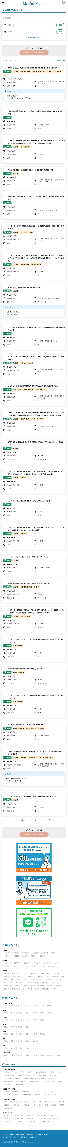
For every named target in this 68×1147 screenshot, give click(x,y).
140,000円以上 (8, 1121)
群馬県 (20, 1013)
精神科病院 (25, 1092)
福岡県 (6, 1055)
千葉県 (35, 1013)
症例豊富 (17, 1078)
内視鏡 (50, 1078)
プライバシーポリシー (43, 1135)
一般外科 (6, 963)
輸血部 (37, 989)
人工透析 (23, 973)
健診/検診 (53, 1075)
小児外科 (56, 963)
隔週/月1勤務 (42, 1075)
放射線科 (53, 983)
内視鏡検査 (15, 1105)
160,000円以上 (20, 1121)
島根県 (13, 1041)
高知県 (27, 1048)
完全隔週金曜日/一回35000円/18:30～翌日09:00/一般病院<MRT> (31, 170)
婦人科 (6, 979)
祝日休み (60, 1072)
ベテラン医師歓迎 (21, 1081)
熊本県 (27, 1055)
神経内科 (53, 953)
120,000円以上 (54, 1118)
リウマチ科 (18, 983)
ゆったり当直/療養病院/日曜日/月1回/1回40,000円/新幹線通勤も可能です (34, 386)
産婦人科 (55, 976)
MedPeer (33, 1137)
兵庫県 (27, 1034)
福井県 (27, 1020)
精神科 (17, 986)
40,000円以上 (30, 1115)
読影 (19, 1102)
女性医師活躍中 (8, 1081)
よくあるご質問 (8, 1135)
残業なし (51, 1072)
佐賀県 (13, 1055)
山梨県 (35, 1020)
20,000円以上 (8, 1115)
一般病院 (6, 1092)
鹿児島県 (50, 1055)
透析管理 (27, 1102)
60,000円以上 (53, 1115)
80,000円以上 (19, 1118)
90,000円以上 (30, 1118)
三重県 (27, 1027)
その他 (54, 989)
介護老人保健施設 (26, 1095)
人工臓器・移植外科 (44, 973)
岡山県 (20, 1041)
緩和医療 (44, 983)
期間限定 (20, 1075)
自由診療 (53, 1105)
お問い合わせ (20, 1135)
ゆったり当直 (8, 1078)
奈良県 (35, 1034)
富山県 (13, 1020)
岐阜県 (6, 1027)
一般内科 (6, 953)
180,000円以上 (32, 1121)
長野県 (42, 1020)
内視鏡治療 (25, 1105)
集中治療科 (59, 979)
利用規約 (30, 1135)
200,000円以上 (44, 1121)
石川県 (20, 1020)
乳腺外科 (33, 966)
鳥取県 (6, 1041)
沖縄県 (58, 1055)
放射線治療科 (8, 986)
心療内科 (25, 986)
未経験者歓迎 (34, 1081)
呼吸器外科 (27, 963)
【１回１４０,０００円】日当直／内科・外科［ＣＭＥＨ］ (28, 557)
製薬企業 (37, 1095)
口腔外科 (42, 966)
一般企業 (46, 1095)
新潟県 (6, 1020)
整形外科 (6, 966)
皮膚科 (19, 979)
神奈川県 (50, 1013)
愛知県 (20, 1027)
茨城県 (6, 1013)
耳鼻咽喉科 (29, 976)
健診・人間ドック (17, 976)
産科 (62, 976)
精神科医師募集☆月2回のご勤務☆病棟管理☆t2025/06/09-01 (29, 583)
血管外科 (51, 966)
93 (45, 820)
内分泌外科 (24, 966)
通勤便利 (30, 1072)
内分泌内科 (7, 956)
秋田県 (35, 1006)
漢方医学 (49, 986)
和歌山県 (42, 1034)
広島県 (27, 1041)
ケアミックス (8, 1095)
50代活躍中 (45, 1081)
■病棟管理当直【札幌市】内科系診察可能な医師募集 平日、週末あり (33, 68)
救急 (34, 1102)
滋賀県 (6, 1034)
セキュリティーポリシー (10, 1137)
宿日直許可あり (8, 1085)
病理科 (30, 989)
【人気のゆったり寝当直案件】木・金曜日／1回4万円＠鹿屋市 (30, 501)
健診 (16, 1095)
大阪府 (20, 1034)
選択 (60, 25)
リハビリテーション (48, 1092)
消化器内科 (35, 953)
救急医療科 (48, 979)
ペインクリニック (36, 979)
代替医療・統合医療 (18, 989)
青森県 (13, 1006)
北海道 (6, 1006)
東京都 (42, 1013)
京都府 (13, 1034)
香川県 (13, 1048)
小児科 (47, 976)
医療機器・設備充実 (30, 1078)
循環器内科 (15, 953)
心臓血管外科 (16, 963)
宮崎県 (42, 1055)
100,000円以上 (42, 1118)
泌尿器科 (39, 976)
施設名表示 (19, 1085)
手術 (46, 1105)
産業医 (33, 986)
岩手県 (20, 1006)
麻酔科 (26, 979)
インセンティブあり (18, 1072)
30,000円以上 (19, 1115)
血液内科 (45, 953)
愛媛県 (20, 1048)
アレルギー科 (8, 983)
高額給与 (6, 1072)
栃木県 (13, 1013)
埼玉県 (27, 1013)
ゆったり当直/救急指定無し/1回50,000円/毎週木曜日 (26, 724)
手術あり (42, 1078)
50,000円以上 (42, 1115)
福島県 (49, 1006)
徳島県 (6, 1048)
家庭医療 (16, 956)
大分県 (35, 1055)
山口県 (35, 1041)
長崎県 (20, 1055)
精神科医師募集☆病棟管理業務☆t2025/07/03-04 (25, 669)
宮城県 (27, 1006)
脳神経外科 (47, 963)
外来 (5, 1102)
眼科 (12, 979)
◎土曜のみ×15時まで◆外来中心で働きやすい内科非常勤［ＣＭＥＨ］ (33, 796)
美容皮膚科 (59, 986)
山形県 (42, 1006)
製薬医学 (41, 986)
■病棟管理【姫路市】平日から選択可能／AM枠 (25, 287)
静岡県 (13, 1027)
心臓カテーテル (37, 1105)
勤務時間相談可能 (9, 1075)
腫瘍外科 (56, 973)
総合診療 (6, 976)
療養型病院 (15, 1092)
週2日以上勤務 (30, 1075)
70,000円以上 (8, 1118)
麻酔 (40, 1102)
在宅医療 (6, 973)
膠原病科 (33, 956)
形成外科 (15, 966)
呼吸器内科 (25, 953)
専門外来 (61, 1102)
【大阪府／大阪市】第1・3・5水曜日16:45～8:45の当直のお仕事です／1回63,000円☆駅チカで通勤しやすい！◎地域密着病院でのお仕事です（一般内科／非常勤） (36, 258)
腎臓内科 (15, 973)
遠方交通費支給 (41, 1072)
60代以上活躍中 (57, 1081)
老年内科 (32, 973)
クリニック (35, 1092)
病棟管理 (12, 1102)
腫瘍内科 (42, 956)
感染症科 (25, 956)
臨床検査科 (45, 989)
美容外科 (6, 989)
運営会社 (24, 1137)
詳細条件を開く (34, 37)
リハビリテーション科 (32, 983)
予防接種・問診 (8, 1108)
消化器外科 (37, 963)
